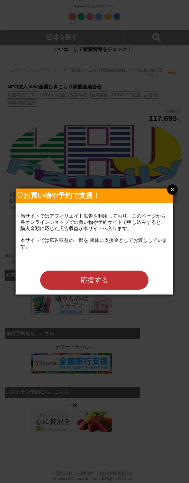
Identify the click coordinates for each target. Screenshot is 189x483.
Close (172, 189)
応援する (94, 280)
